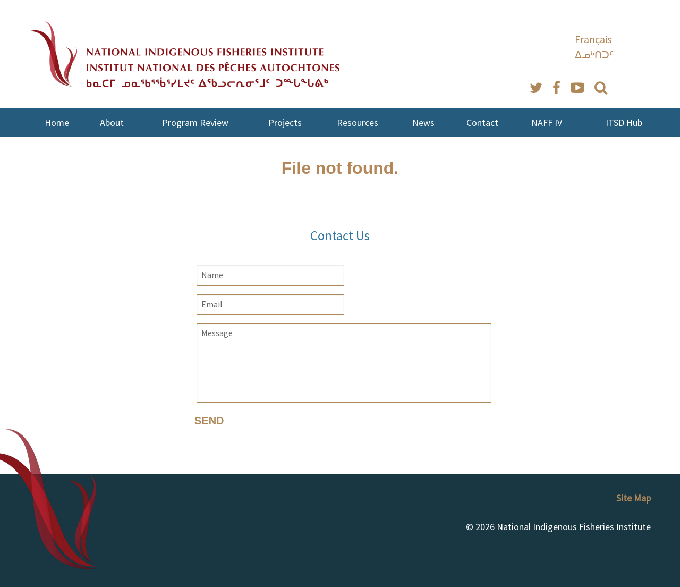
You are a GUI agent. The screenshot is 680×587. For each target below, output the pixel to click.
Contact (482, 122)
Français (593, 39)
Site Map (633, 498)
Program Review (195, 122)
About (112, 122)
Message (344, 363)
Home (57, 122)
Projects (285, 122)
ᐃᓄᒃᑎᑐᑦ (594, 54)
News (423, 122)
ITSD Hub (624, 122)
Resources (357, 122)
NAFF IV (546, 122)
